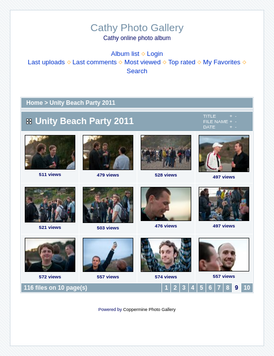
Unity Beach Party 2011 (82, 102)
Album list (125, 53)
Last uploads (46, 62)
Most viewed (142, 62)
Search (137, 71)
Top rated (181, 62)
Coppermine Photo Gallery (149, 309)
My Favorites (221, 62)
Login (155, 53)
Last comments (94, 62)
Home (34, 102)
